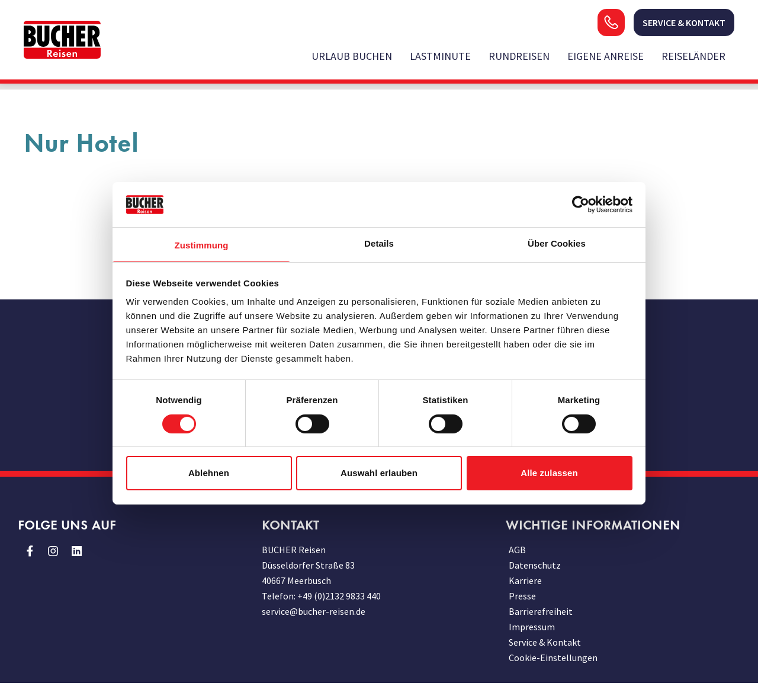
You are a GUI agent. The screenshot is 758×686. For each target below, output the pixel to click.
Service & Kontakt (545, 642)
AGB (517, 550)
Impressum (532, 627)
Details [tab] (379, 243)
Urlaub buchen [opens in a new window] (351, 56)
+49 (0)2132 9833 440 (339, 596)
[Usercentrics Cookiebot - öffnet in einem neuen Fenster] (580, 204)
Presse (522, 596)
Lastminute (440, 56)
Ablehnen (208, 473)
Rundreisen (519, 56)
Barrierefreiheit (541, 611)
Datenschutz (535, 565)
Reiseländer (693, 56)
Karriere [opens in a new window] (525, 580)
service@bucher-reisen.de (313, 611)
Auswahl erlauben (379, 473)
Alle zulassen (549, 473)
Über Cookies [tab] (557, 243)
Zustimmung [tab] (202, 245)
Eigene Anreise (605, 56)
